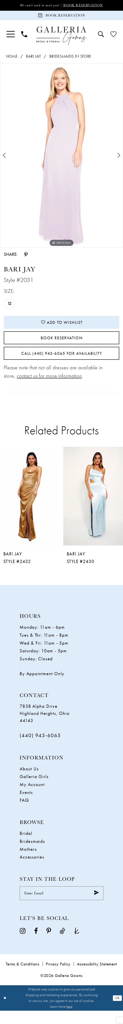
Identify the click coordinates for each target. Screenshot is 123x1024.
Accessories (32, 868)
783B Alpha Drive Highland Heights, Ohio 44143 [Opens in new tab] (44, 724)
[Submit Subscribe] (95, 905)
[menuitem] (10, 37)
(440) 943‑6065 (40, 746)
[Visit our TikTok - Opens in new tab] (62, 944)
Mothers (28, 860)
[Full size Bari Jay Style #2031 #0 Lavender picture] (61, 158)
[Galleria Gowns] (62, 38)
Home (12, 58)
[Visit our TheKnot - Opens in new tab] (76, 944)
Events (26, 803)
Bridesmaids (32, 852)
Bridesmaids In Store (70, 58)
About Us (29, 780)
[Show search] (101, 37)
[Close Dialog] (5, 1011)
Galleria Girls (34, 788)
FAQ (24, 811)
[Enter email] (61, 905)
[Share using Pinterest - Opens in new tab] (26, 257)
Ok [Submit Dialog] (116, 1011)
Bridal (26, 844)
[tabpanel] (61, 158)
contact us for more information (49, 387)
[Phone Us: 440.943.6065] (24, 37)
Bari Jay (33, 58)
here (69, 1019)
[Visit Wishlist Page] (113, 37)
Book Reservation (87, 5)
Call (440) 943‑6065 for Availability (62, 363)
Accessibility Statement (97, 977)
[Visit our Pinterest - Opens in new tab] (48, 944)
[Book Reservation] (61, 16)
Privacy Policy (58, 977)
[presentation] (30, 507)
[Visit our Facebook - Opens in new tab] (36, 944)
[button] (10, 37)
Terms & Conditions (22, 977)
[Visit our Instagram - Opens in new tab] (23, 944)
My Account (32, 796)
